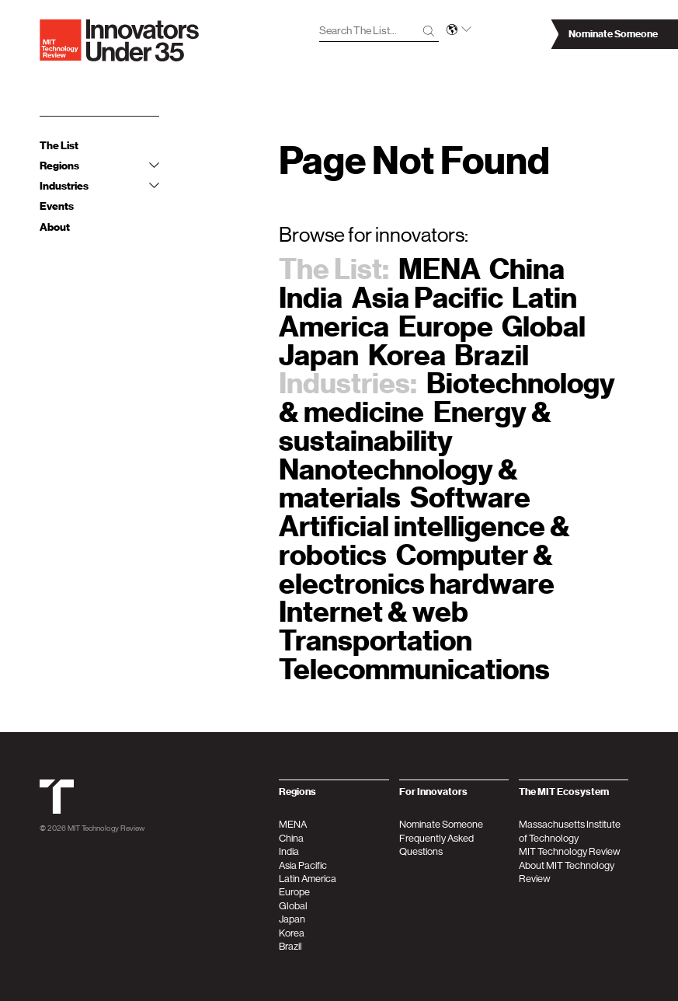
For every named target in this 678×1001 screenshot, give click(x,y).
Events (57, 206)
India (310, 298)
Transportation (375, 640)
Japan (319, 355)
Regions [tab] (99, 166)
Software (470, 497)
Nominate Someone (441, 824)
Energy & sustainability (415, 427)
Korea (407, 355)
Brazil (491, 355)
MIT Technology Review (106, 827)
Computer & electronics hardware (417, 570)
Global (544, 326)
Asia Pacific (427, 298)
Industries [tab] (99, 186)
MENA (439, 269)
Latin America (307, 878)
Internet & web (373, 612)
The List (59, 145)
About (55, 227)
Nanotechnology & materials (398, 484)
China (527, 269)
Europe (445, 326)
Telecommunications (414, 669)
